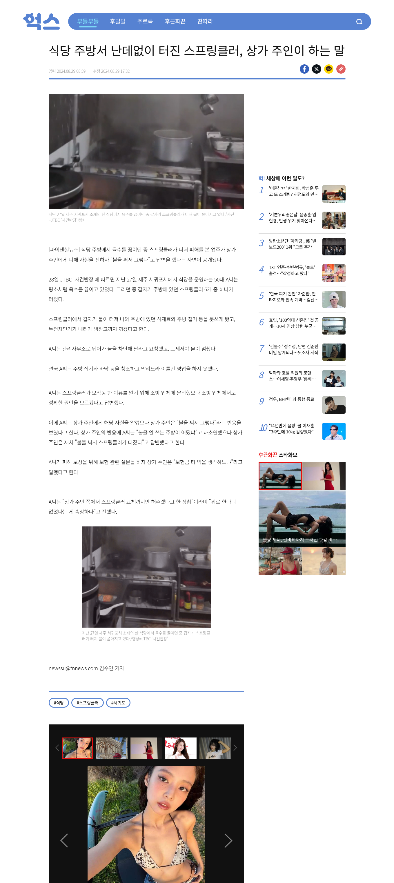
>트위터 (316, 69)
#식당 (59, 703)
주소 (341, 69)
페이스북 (304, 69)
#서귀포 (118, 703)
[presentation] (57, 748)
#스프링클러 (87, 703)
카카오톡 (328, 69)
